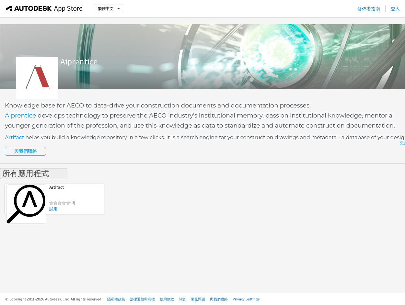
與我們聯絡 (25, 151)
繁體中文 (109, 8)
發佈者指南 (368, 9)
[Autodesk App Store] (44, 9)
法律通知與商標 (142, 299)
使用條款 (167, 299)
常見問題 (198, 299)
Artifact (14, 137)
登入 (395, 9)
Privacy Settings (246, 299)
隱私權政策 (116, 299)
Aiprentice (20, 115)
